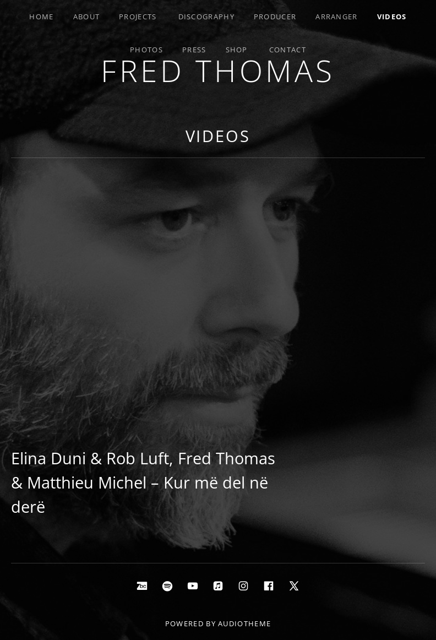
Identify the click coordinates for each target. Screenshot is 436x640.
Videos (392, 16)
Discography (206, 16)
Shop (237, 50)
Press (194, 50)
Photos (146, 50)
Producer (275, 16)
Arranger (336, 16)
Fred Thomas (218, 70)
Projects (137, 16)
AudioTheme (244, 623)
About (86, 16)
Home (41, 16)
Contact (287, 50)
